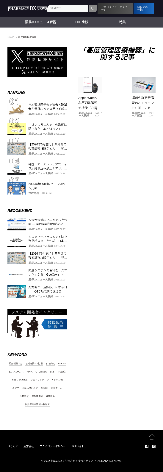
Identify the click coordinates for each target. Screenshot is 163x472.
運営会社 (28, 446)
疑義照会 (50, 396)
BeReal (61, 363)
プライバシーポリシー (53, 446)
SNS (52, 372)
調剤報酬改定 (15, 363)
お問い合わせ (79, 446)
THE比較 (81, 22)
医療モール (56, 388)
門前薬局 (50, 363)
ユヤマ (15, 388)
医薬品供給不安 (30, 388)
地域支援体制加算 (34, 363)
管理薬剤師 (37, 396)
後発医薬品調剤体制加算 (37, 404)
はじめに (12, 446)
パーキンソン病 (55, 380)
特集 (122, 22)
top (152, 439)
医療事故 (24, 396)
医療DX (44, 388)
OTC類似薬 (41, 372)
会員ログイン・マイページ (115, 8)
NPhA (29, 372)
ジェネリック (37, 380)
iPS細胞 (61, 372)
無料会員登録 (143, 8)
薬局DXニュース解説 (40, 22)
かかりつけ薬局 (20, 380)
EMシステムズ (16, 372)
